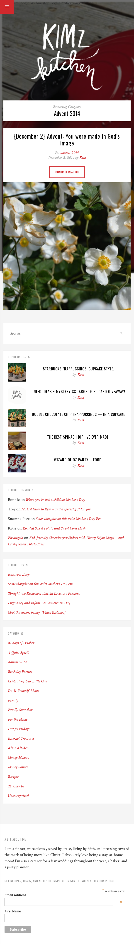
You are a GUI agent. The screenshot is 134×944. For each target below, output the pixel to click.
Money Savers (18, 767)
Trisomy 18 (16, 786)
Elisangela (15, 538)
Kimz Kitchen (18, 748)
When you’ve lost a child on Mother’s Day (55, 500)
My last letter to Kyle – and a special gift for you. (57, 509)
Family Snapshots (20, 710)
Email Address (63, 895)
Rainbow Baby (18, 574)
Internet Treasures (21, 739)
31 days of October (21, 643)
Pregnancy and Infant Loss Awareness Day (39, 603)
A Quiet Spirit (18, 653)
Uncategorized (18, 796)
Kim (82, 158)
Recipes (13, 777)
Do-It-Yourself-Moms (23, 691)
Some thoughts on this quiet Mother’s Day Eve (68, 519)
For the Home (17, 719)
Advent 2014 (69, 153)
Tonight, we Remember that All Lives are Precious (44, 594)
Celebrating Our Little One (27, 681)
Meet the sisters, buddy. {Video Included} (37, 613)
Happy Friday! (18, 729)
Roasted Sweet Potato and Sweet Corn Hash (54, 528)
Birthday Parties (20, 672)
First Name (13, 911)
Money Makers (18, 758)
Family (13, 700)
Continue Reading (67, 172)
